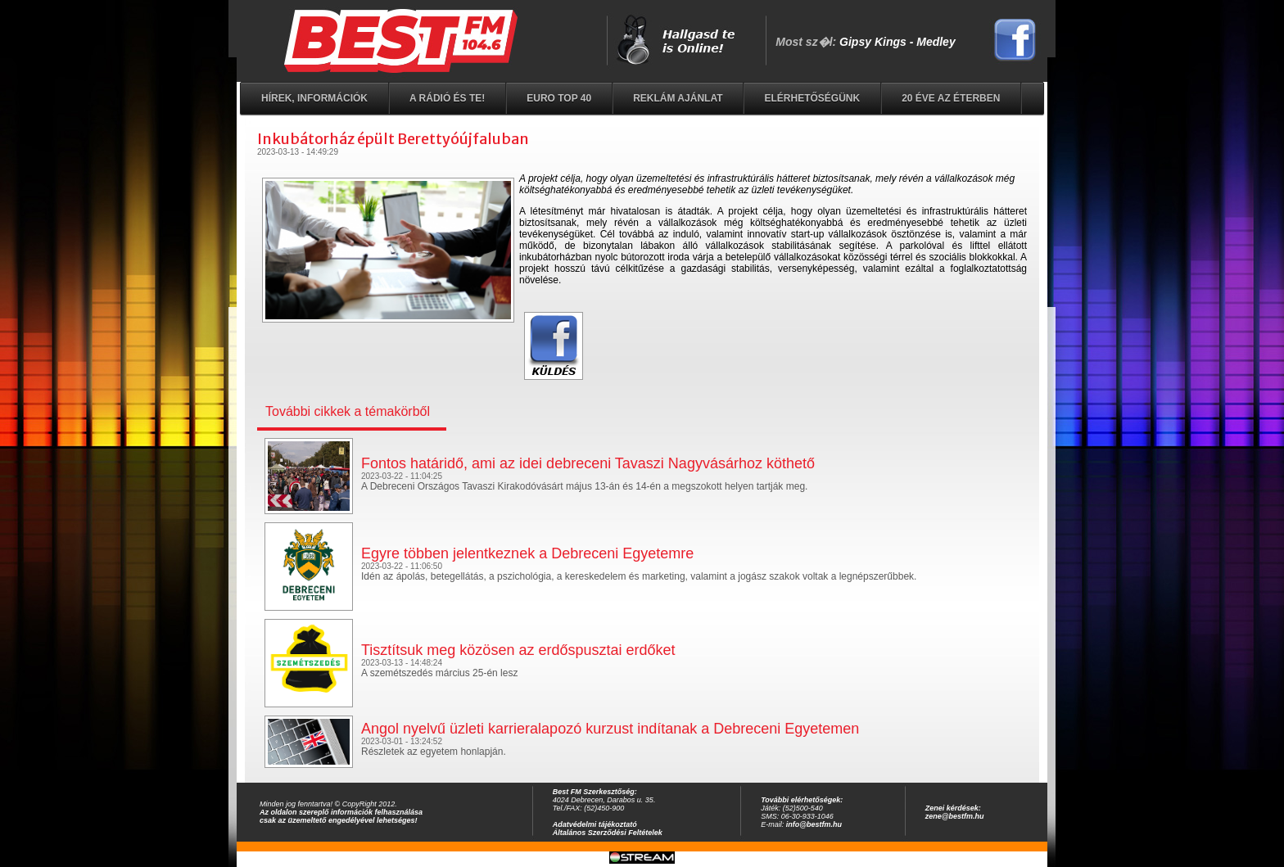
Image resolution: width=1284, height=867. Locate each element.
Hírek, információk (314, 98)
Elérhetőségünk (812, 98)
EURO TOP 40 (559, 98)
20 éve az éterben (951, 98)
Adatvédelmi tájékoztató (595, 824)
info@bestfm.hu (814, 824)
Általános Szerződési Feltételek (607, 833)
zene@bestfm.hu (954, 816)
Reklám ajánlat (677, 98)
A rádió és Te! (447, 98)
